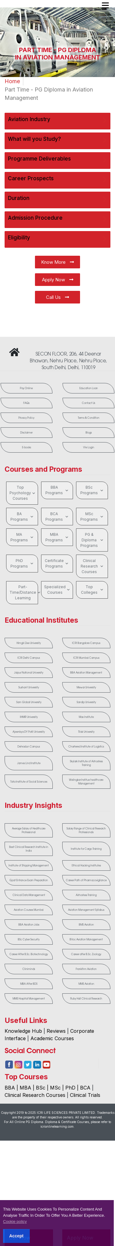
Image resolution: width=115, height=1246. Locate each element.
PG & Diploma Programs (92, 540)
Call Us (57, 297)
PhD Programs (22, 563)
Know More (57, 262)
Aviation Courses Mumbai (29, 913)
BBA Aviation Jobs (28, 928)
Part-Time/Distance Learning (24, 592)
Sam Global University (28, 702)
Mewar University (86, 687)
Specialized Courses (57, 589)
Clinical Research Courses (93, 566)
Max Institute (86, 717)
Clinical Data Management (29, 898)
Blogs (89, 432)
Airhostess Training (86, 898)
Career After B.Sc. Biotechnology (29, 957)
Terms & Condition (88, 417)
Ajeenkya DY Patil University (29, 731)
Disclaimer (26, 432)
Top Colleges (93, 589)
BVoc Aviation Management (86, 943)
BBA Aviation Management (86, 672)
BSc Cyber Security (29, 943)
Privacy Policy (26, 417)
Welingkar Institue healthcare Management (86, 781)
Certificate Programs (57, 563)
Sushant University (28, 687)
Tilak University (86, 731)
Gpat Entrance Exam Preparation (29, 882)
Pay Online (26, 388)
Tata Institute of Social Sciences (28, 781)
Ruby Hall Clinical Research (86, 1002)
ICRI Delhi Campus (28, 657)
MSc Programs (92, 516)
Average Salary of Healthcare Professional (28, 830)
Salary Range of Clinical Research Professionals (86, 830)
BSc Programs (92, 490)
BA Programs (22, 516)
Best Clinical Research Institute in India (28, 848)
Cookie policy (15, 1221)
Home (12, 81)
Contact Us (88, 403)
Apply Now (57, 280)
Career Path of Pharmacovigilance (86, 882)
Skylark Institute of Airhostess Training (86, 763)
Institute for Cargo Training (86, 848)
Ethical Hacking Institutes (86, 865)
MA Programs (22, 537)
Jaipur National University (28, 672)
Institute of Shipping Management (29, 865)
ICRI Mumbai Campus (86, 657)
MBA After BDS (28, 987)
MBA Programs (57, 537)
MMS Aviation (86, 987)
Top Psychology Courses (23, 493)
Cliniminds (28, 972)
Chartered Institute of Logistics (86, 746)
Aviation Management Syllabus (86, 913)
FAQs (26, 403)
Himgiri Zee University (29, 643)
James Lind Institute (28, 763)
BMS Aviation (86, 928)
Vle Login (88, 447)
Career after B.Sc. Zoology (86, 957)
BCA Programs (57, 516)
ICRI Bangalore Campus (86, 643)
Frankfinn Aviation (86, 972)
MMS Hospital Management (29, 1002)
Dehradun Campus (28, 746)
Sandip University (86, 702)
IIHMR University (29, 717)
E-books (26, 447)
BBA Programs (57, 490)
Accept (16, 1235)
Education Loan (88, 388)
